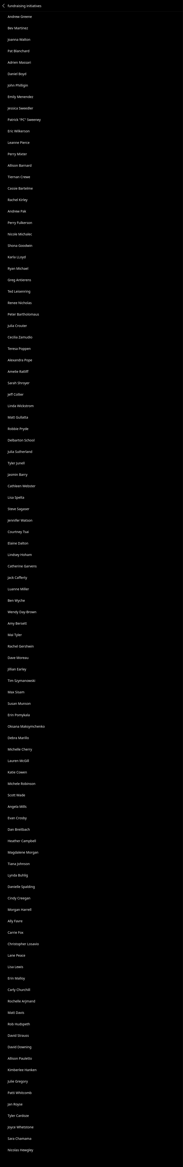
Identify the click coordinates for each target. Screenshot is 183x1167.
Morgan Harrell (19, 909)
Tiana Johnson (19, 863)
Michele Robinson (22, 783)
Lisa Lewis (15, 967)
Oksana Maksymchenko (26, 726)
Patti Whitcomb (20, 1092)
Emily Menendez (20, 96)
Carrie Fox (15, 932)
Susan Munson (19, 703)
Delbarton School (21, 440)
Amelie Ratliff (18, 371)
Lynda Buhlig (18, 875)
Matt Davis (16, 1012)
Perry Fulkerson (20, 222)
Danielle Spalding (21, 886)
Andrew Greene (20, 16)
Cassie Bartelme (20, 188)
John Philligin (18, 85)
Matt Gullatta (18, 417)
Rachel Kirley (18, 199)
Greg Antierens (19, 280)
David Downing (19, 1047)
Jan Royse (15, 1104)
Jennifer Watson (20, 520)
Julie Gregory (18, 1081)
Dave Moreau (18, 657)
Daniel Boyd (17, 74)
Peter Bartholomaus (23, 314)
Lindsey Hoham (20, 554)
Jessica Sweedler (20, 108)
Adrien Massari (19, 62)
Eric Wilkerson (19, 131)
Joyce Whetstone (21, 1127)
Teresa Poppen (19, 348)
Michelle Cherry (20, 749)
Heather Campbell (22, 841)
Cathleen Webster (22, 486)
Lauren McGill (18, 760)
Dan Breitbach (19, 829)
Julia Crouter (17, 325)
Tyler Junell (16, 463)
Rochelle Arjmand (21, 1001)
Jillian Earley (17, 669)
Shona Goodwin (20, 245)
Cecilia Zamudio (20, 337)
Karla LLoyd (17, 257)
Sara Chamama (19, 1138)
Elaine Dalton (18, 543)
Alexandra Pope (20, 360)
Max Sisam (16, 692)
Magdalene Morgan (23, 852)
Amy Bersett (17, 623)
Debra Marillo (18, 738)
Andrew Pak (17, 211)
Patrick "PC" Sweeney (24, 119)
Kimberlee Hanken (22, 1070)
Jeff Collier (16, 394)
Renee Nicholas (20, 303)
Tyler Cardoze (18, 1115)
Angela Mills (17, 806)
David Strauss (18, 1035)
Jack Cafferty (17, 577)
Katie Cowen (17, 772)
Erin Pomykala (19, 715)
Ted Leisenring (19, 291)
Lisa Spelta (16, 497)
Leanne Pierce (19, 142)
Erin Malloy (16, 978)
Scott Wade (16, 795)
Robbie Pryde (18, 428)
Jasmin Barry (17, 474)
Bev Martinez (18, 28)
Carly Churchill (19, 989)
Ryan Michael (18, 268)
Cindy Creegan (19, 898)
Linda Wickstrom (21, 406)
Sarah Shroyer (19, 383)
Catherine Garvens (22, 566)
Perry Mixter (17, 154)
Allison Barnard (20, 165)
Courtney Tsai (18, 531)
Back (4, 5)
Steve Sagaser (18, 509)
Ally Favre (15, 921)
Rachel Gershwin (21, 646)
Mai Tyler (15, 635)
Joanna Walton (19, 39)
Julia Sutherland (20, 451)
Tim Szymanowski (21, 680)
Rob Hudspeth (19, 1024)
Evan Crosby (17, 818)
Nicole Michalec (20, 234)
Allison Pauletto (20, 1058)
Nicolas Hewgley (20, 1150)
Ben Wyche (16, 600)
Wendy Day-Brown (22, 612)
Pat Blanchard (19, 51)
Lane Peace (16, 955)
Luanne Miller (18, 589)
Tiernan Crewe (19, 177)
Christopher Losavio (23, 944)
